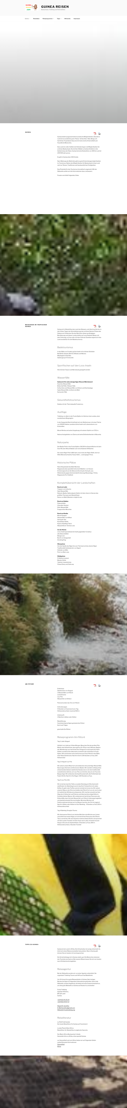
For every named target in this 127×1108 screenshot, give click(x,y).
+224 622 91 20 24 (63, 1000)
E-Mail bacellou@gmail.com (66, 1008)
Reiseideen (36, 18)
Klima (59, 1046)
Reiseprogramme (48, 18)
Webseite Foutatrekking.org (66, 1010)
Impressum (77, 18)
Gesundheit (61, 1044)
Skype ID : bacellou (63, 1006)
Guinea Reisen (55, 7)
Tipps (59, 18)
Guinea (27, 18)
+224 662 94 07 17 (63, 1002)
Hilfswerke (67, 18)
